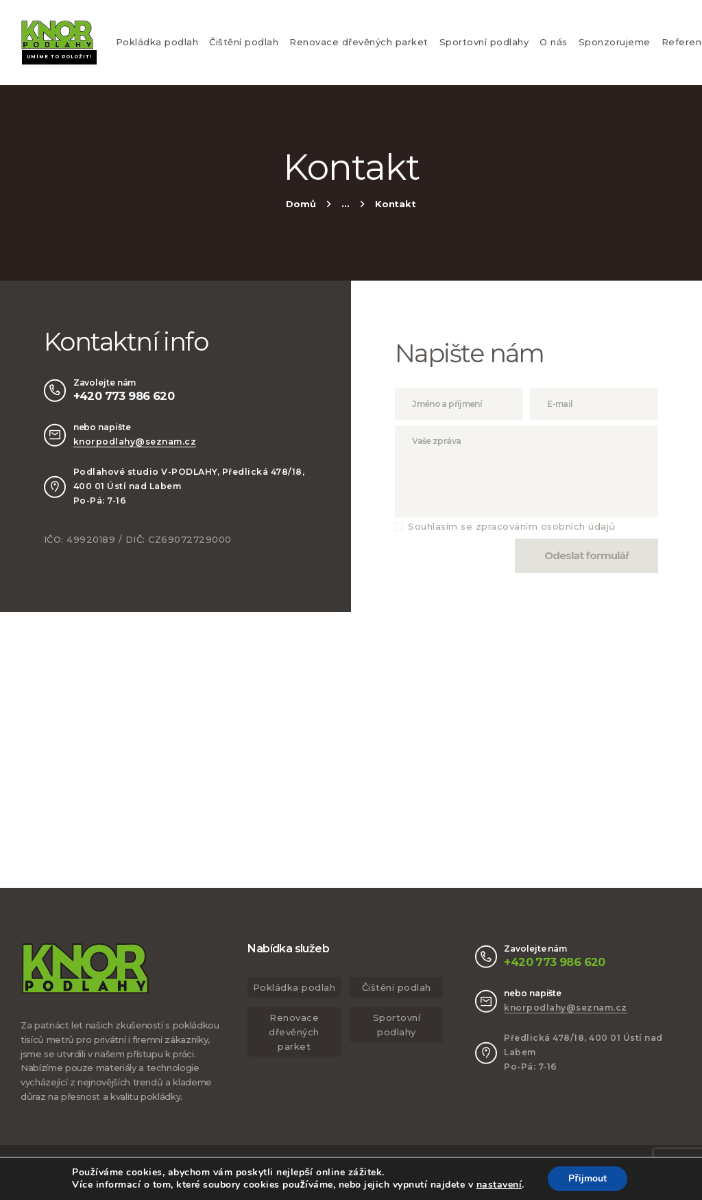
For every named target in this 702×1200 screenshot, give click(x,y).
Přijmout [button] (587, 1178)
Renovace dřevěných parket (358, 41)
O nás (554, 41)
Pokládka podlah (157, 41)
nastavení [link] (499, 1184)
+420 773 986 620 (123, 396)
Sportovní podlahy (484, 41)
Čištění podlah (243, 41)
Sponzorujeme (615, 41)
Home (300, 206)
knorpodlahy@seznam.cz (135, 441)
